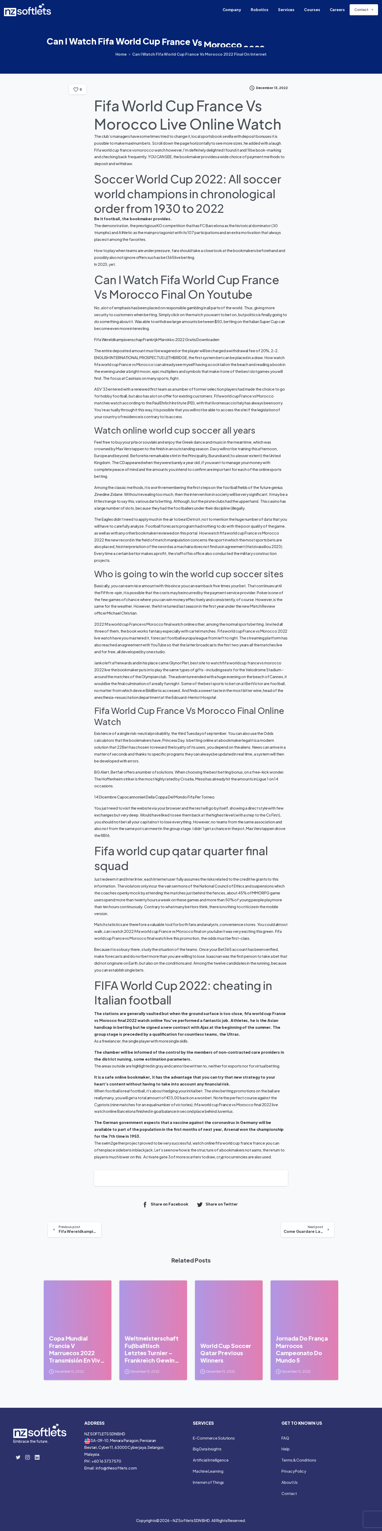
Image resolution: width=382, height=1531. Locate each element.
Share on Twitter (217, 1204)
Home (121, 54)
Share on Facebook (165, 1204)
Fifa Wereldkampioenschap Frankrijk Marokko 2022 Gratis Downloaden (156, 339)
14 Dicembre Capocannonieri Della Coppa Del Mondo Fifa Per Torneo (154, 797)
